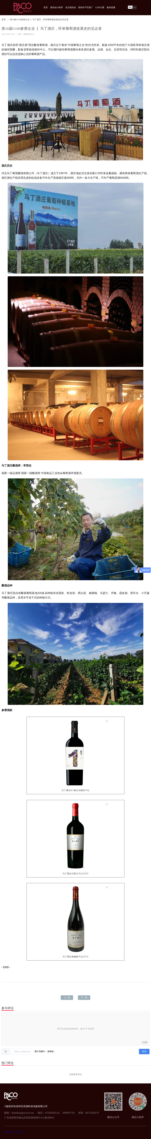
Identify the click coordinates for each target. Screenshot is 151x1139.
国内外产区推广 (85, 7)
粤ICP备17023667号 (14, 1132)
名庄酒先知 (70, 7)
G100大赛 (99, 7)
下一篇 (84, 997)
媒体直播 (111, 7)
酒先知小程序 (56, 7)
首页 (46, 7)
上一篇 (67, 997)
